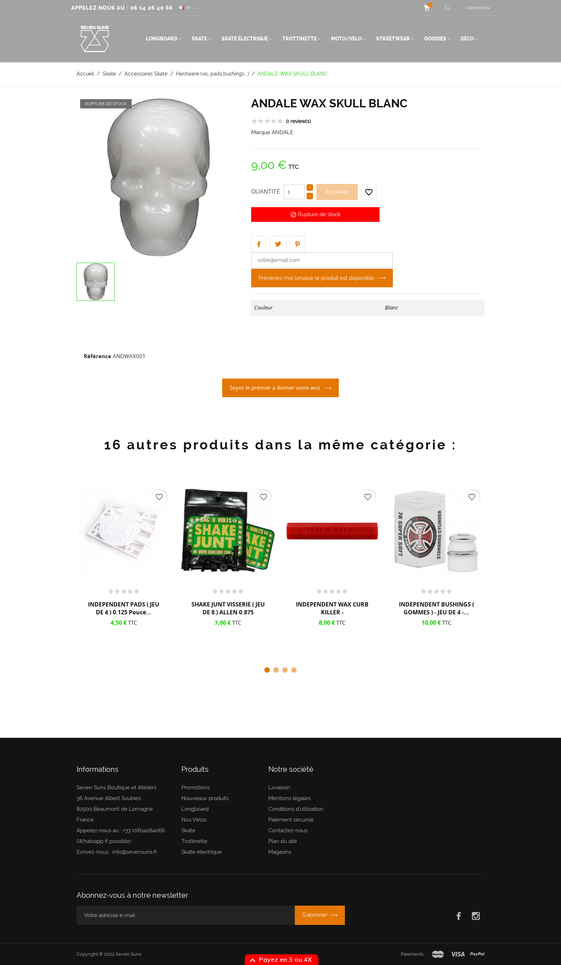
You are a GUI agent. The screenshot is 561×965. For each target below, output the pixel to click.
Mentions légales (289, 798)
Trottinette (299, 39)
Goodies (435, 39)
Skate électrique (244, 39)
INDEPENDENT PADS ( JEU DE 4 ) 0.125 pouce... (123, 608)
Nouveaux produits (205, 798)
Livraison (279, 787)
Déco (467, 39)
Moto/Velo (346, 39)
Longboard (161, 39)
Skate (199, 39)
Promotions (195, 787)
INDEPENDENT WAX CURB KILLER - (332, 608)
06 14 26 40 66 (151, 8)
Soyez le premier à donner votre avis (275, 387)
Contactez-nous (288, 830)
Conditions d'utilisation (295, 809)
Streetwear (393, 39)
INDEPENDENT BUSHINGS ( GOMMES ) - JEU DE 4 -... (436, 608)
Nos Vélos (193, 820)
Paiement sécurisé (291, 820)
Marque (260, 132)
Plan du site (282, 841)
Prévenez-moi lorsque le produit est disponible (317, 278)
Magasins (279, 852)
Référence (97, 356)
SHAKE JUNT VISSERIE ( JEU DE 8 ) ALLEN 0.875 (228, 608)
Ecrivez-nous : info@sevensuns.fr (117, 852)
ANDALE (282, 132)
